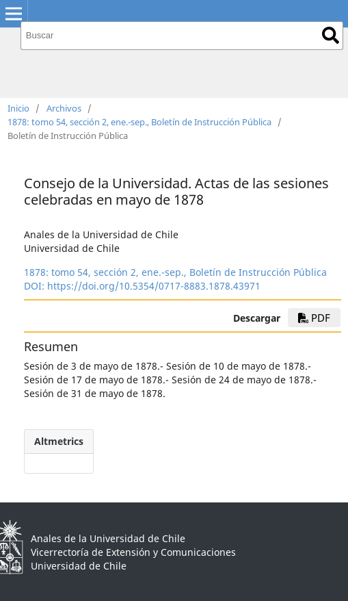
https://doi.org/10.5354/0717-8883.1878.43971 (153, 285)
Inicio (18, 108)
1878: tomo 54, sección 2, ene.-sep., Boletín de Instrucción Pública (139, 122)
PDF (314, 317)
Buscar (330, 35)
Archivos (63, 108)
